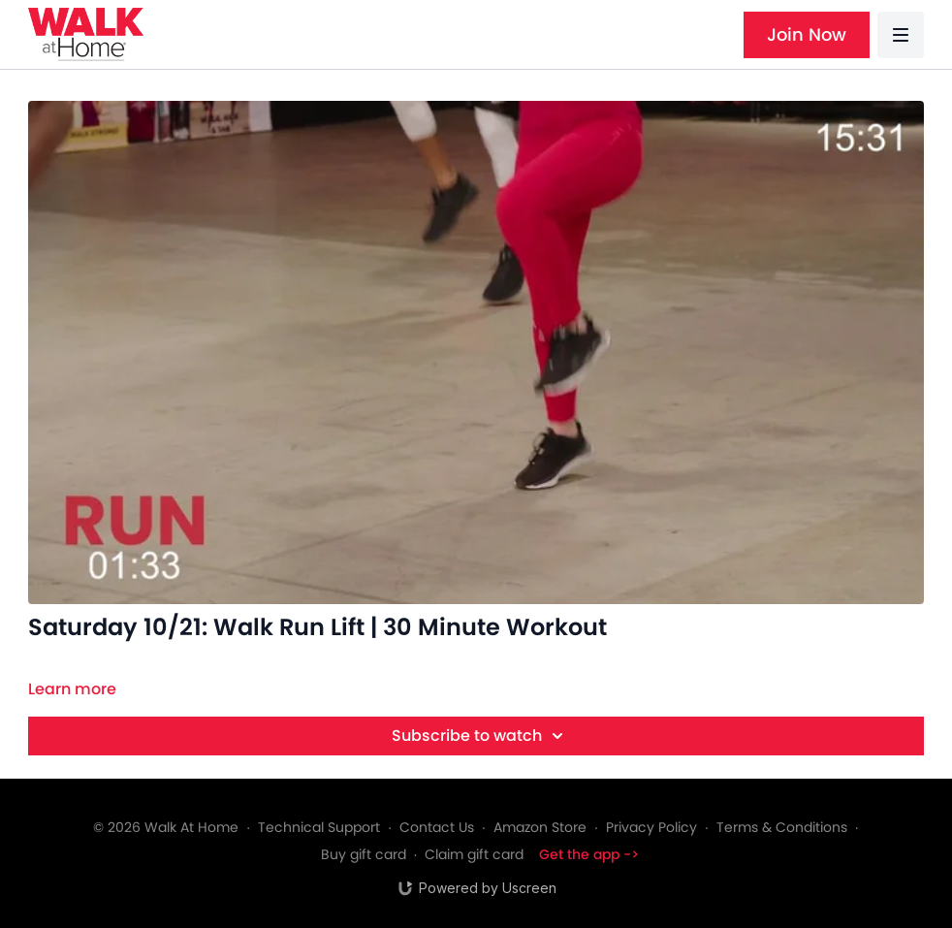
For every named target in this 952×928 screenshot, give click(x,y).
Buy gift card (363, 854)
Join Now (806, 34)
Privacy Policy (651, 827)
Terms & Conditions (781, 827)
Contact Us (436, 827)
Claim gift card (474, 854)
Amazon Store (540, 827)
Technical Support (319, 827)
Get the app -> (589, 854)
